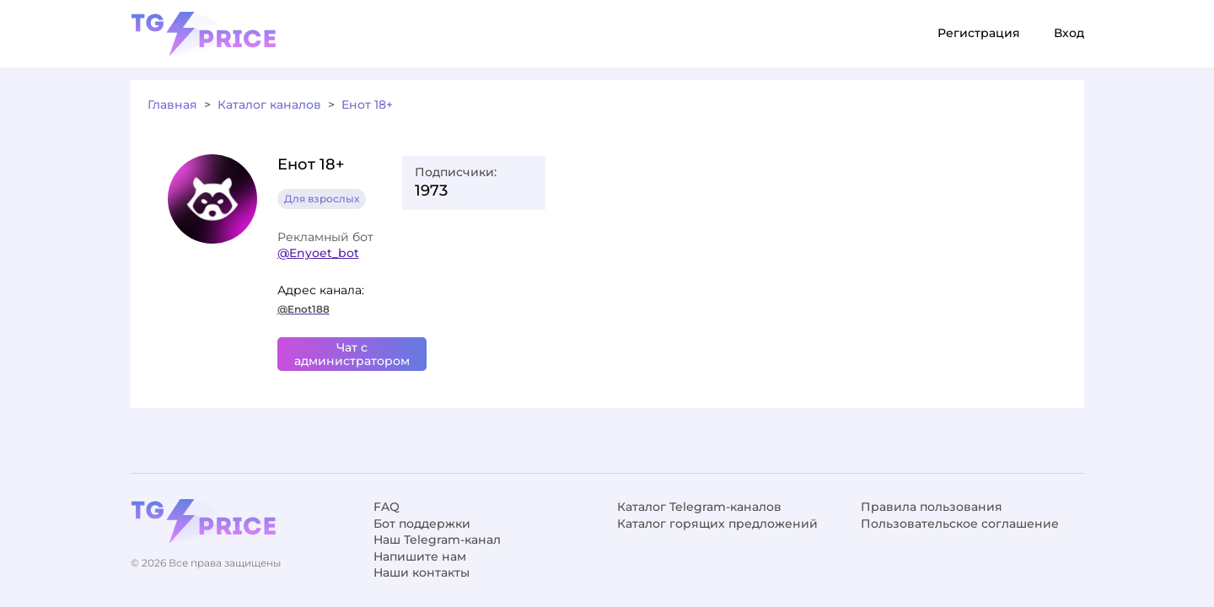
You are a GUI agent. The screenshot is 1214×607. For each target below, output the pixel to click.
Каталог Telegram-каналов (699, 506)
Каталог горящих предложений (717, 523)
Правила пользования (931, 506)
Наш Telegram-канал (437, 539)
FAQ (386, 506)
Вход (1069, 32)
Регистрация (978, 32)
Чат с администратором (352, 354)
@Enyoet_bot (318, 253)
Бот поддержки (421, 523)
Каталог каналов (269, 104)
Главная (172, 104)
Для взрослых (321, 198)
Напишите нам (419, 556)
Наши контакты (421, 572)
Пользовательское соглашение (960, 523)
